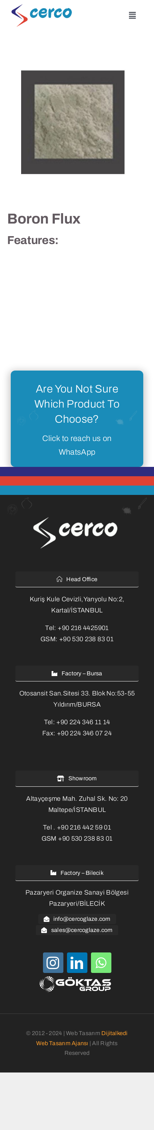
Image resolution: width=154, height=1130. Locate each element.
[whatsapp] (101, 962)
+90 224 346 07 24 (84, 733)
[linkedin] (77, 962)
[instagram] (53, 962)
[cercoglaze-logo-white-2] (77, 518)
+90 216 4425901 (83, 627)
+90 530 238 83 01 (86, 639)
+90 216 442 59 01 (84, 827)
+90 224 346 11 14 (83, 722)
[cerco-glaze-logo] (43, 6)
